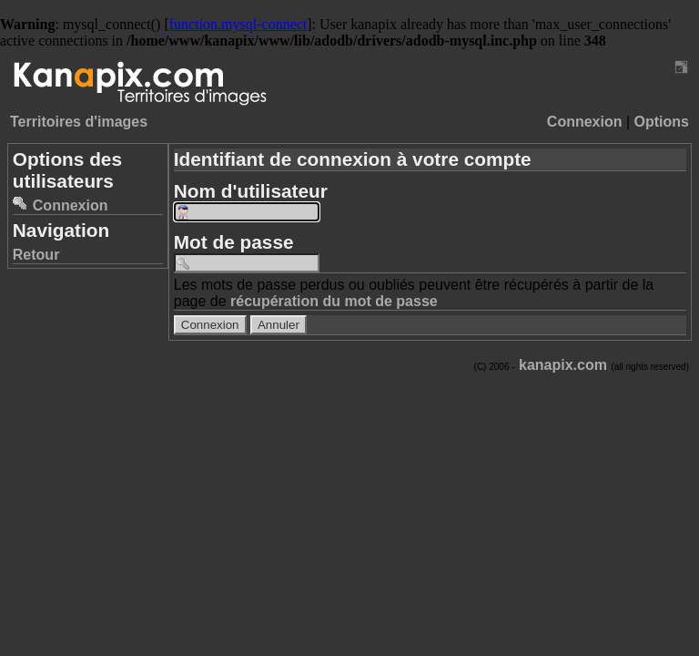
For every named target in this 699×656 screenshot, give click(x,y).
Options (661, 121)
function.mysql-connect (238, 24)
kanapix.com (563, 365)
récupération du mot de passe (334, 301)
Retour (36, 254)
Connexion (585, 121)
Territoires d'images (78, 121)
